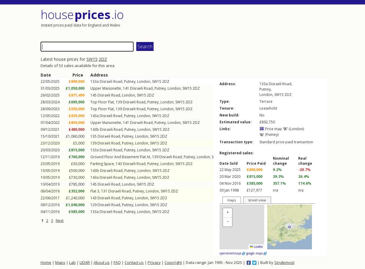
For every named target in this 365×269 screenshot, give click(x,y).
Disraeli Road (111, 81)
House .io (82, 14)
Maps (60, 262)
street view (257, 200)
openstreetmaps (232, 253)
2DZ (103, 59)
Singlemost (284, 262)
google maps (256, 253)
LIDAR (85, 262)
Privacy (154, 262)
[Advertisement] (255, 22)
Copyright (173, 262)
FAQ (117, 262)
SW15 (92, 59)
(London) (293, 128)
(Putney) (269, 134)
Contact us (134, 262)
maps (231, 200)
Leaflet (256, 246)
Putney (129, 81)
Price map (270, 128)
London (143, 81)
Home (46, 262)
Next (60, 220)
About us (102, 262)
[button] (227, 212)
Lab (72, 262)
